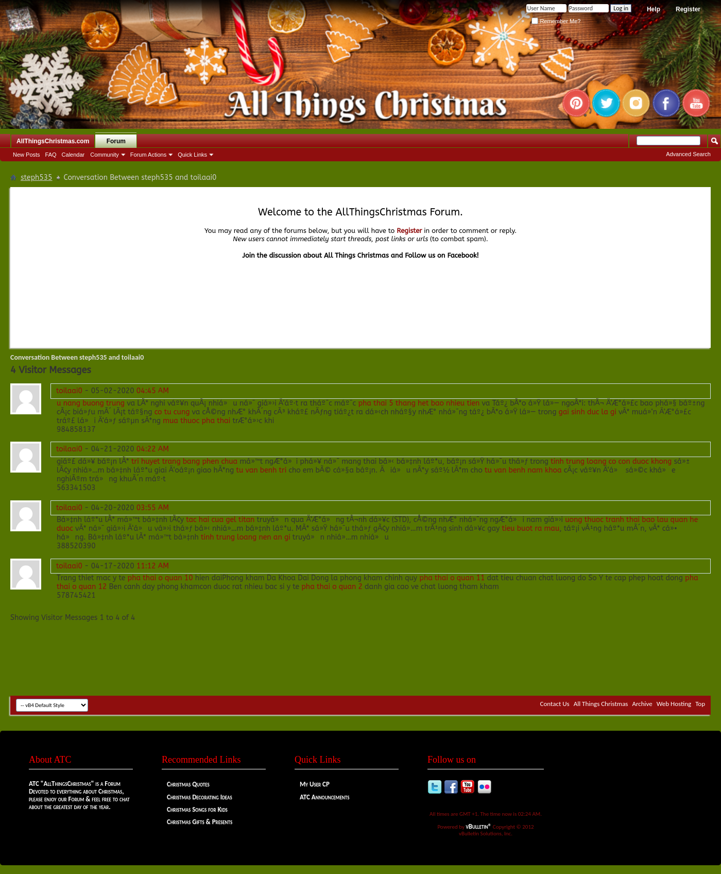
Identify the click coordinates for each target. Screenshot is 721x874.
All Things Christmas (601, 704)
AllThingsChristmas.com (52, 141)
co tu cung (172, 412)
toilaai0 (69, 390)
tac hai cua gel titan (220, 519)
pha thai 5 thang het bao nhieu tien (418, 403)
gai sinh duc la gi (587, 412)
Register (688, 9)
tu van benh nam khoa (523, 470)
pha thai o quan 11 (452, 578)
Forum (116, 141)
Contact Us (555, 704)
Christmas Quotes (188, 784)
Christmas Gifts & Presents (199, 822)
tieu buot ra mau (530, 528)
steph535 (37, 177)
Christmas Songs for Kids (197, 809)
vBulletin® (479, 826)
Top (700, 704)
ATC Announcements (324, 797)
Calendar (73, 155)
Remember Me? (555, 21)
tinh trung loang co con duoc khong (611, 461)
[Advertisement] (360, 665)
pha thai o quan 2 (332, 586)
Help (653, 9)
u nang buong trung (91, 403)
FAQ (51, 155)
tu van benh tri (261, 470)
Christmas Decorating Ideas (199, 797)
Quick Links (192, 155)
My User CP (315, 784)
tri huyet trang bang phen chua (184, 461)
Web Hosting (674, 704)
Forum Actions (148, 155)
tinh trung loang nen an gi (245, 537)
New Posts (26, 155)
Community (104, 155)
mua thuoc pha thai (196, 420)
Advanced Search (688, 154)
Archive (642, 704)
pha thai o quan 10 (160, 578)
